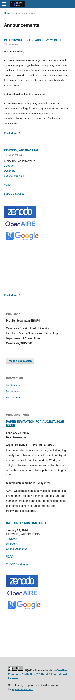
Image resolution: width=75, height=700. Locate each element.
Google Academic (14, 175)
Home (7, 13)
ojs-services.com (22, 689)
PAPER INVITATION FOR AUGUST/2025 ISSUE (33, 40)
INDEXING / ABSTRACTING (21, 150)
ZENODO (9, 165)
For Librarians (14, 397)
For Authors (13, 391)
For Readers (13, 385)
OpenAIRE (9, 170)
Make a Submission (20, 360)
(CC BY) (41, 674)
